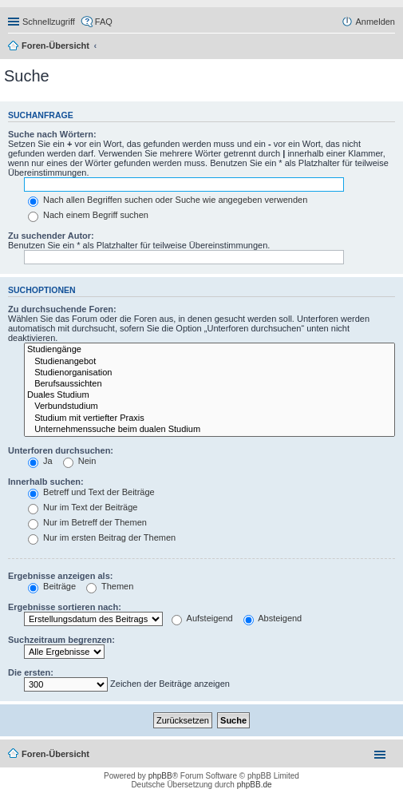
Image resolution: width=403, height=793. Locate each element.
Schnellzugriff (48, 21)
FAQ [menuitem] (104, 21)
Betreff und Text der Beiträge (91, 492)
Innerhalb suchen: (46, 481)
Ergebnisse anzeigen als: (60, 576)
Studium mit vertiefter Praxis (209, 418)
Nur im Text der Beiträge (82, 507)
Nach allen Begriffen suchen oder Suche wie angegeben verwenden (167, 199)
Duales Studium (209, 395)
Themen (109, 586)
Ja (40, 461)
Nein (80, 461)
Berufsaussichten (209, 384)
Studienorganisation (209, 373)
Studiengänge (209, 349)
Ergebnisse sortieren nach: (64, 607)
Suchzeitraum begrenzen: (61, 639)
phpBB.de (254, 784)
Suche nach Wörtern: (52, 134)
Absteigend (272, 618)
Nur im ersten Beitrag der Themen (102, 537)
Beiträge (52, 586)
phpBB (160, 775)
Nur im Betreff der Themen (87, 522)
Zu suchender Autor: (51, 235)
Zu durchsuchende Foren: (62, 309)
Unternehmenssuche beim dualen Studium (209, 429)
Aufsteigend (202, 618)
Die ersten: (30, 672)
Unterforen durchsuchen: (60, 450)
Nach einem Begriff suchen (88, 215)
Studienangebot (209, 361)
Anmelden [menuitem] (375, 21)
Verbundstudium (209, 406)
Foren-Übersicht (55, 45)
